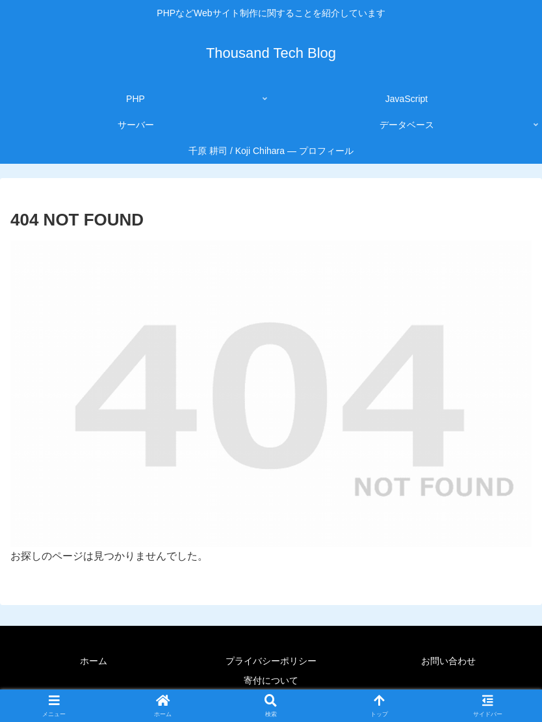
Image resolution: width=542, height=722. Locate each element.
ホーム (93, 661)
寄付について (271, 680)
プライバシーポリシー (271, 661)
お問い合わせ (448, 661)
